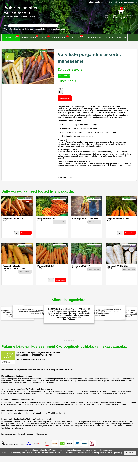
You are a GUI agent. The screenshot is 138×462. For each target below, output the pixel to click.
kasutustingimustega (114, 453)
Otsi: (6, 26)
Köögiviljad (11, 36)
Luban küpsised (130, 453)
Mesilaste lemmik (42, 29)
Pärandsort (19, 29)
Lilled (45, 36)
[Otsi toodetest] (60, 25)
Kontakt (121, 37)
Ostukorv (109, 37)
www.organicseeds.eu (127, 2)
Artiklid (77, 36)
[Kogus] (60, 92)
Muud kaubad (60, 36)
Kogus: (60, 89)
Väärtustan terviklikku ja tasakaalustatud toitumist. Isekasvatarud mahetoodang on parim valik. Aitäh (37, 312)
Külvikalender (94, 37)
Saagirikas (29, 29)
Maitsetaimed (29, 36)
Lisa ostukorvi (64, 98)
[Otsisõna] (33, 25)
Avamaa (61, 29)
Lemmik (53, 29)
